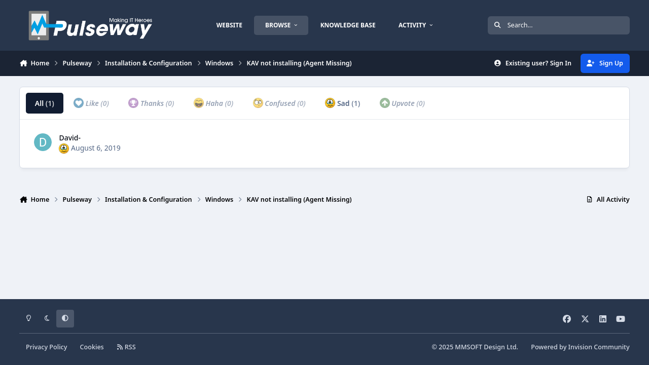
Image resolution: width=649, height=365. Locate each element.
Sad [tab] (342, 103)
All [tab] (44, 103)
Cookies (92, 347)
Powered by (580, 347)
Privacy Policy (46, 347)
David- (70, 137)
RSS (126, 347)
